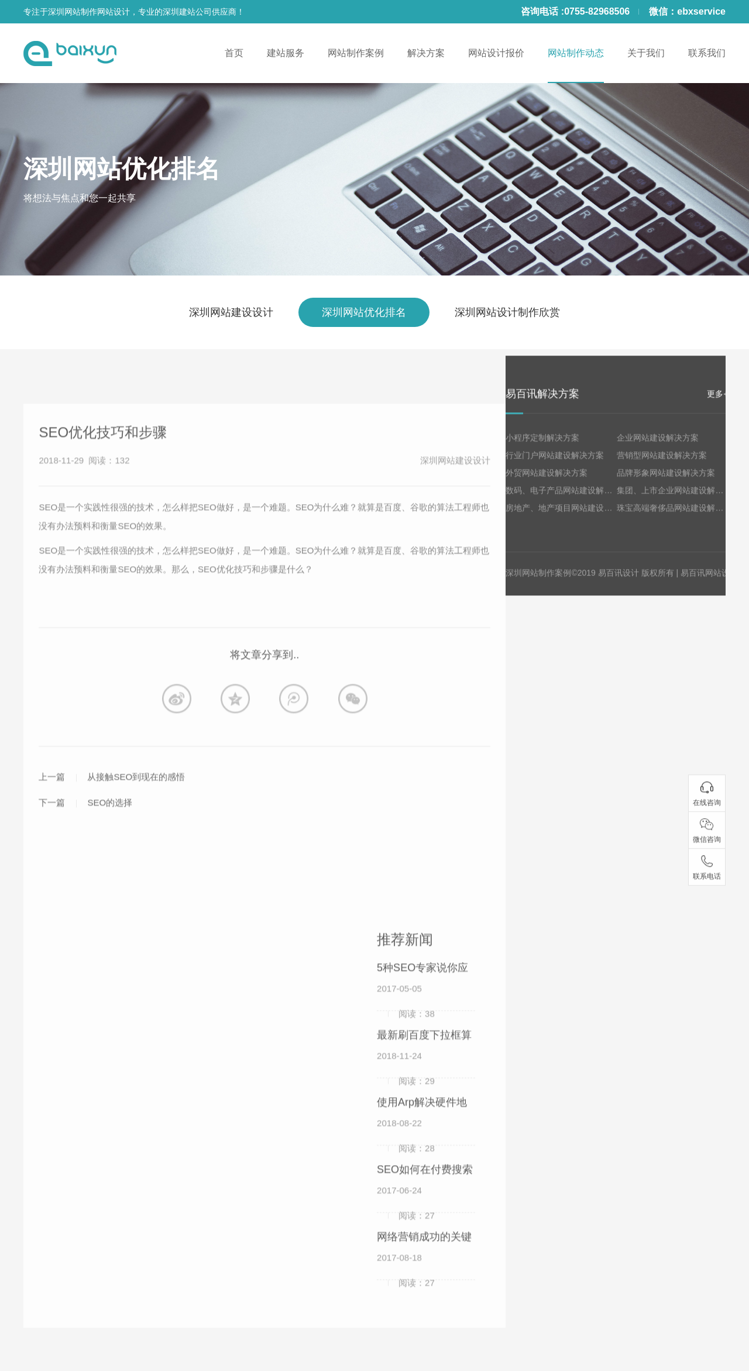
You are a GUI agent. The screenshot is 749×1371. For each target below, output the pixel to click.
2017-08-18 (406, 1286)
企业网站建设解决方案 (658, 450)
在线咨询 (707, 815)
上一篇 (52, 802)
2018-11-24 (406, 1084)
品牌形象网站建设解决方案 (666, 485)
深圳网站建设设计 (231, 312)
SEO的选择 (109, 827)
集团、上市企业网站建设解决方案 (678, 503)
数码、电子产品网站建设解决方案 (567, 503)
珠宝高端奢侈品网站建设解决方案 (678, 520)
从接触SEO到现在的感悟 (136, 802)
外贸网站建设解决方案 (546, 485)
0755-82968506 (597, 11)
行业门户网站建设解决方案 (555, 468)
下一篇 (52, 827)
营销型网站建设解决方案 (662, 468)
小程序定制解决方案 (542, 450)
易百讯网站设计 (709, 585)
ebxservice (701, 11)
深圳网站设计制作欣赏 (507, 312)
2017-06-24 (406, 1219)
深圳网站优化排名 (121, 168)
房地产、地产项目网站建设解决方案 (571, 520)
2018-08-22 (406, 1151)
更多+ (717, 406)
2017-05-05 (406, 1017)
